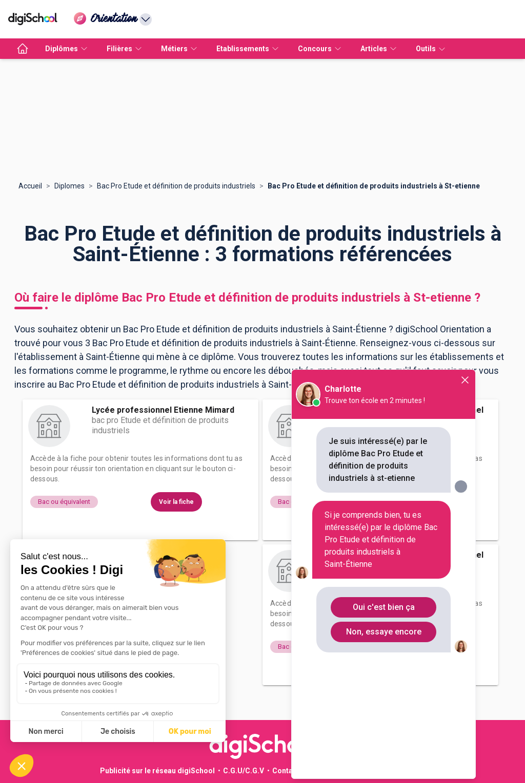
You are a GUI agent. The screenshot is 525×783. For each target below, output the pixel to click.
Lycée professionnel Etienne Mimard (163, 410)
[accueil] (22, 48)
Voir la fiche (176, 501)
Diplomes (69, 186)
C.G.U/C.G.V (243, 771)
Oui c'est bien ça (384, 607)
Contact (285, 771)
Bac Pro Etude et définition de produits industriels (176, 186)
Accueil (30, 186)
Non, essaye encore (383, 632)
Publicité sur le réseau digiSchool (157, 771)
